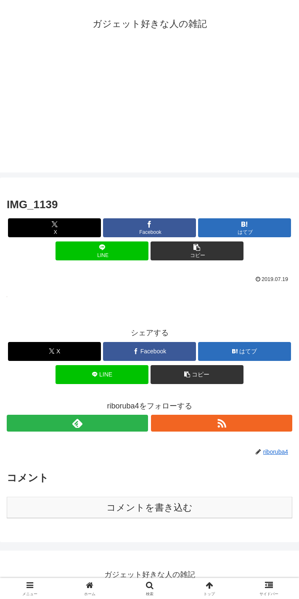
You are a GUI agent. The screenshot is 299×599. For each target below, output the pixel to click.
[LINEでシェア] (102, 250)
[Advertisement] (149, 113)
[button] (197, 250)
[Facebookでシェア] (149, 227)
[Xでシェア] (54, 227)
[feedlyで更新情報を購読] (77, 423)
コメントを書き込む (149, 507)
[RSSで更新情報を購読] (221, 423)
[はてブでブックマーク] (244, 227)
